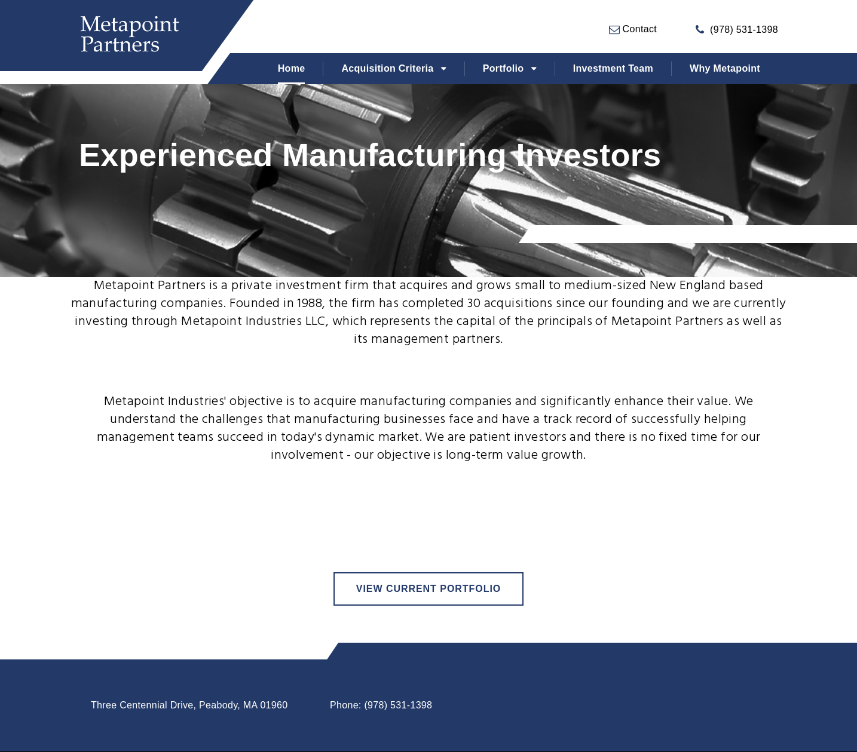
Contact (638, 29)
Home (291, 68)
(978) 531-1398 (744, 29)
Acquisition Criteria (387, 68)
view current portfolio (428, 589)
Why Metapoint (725, 68)
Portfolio (503, 68)
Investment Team (613, 68)
